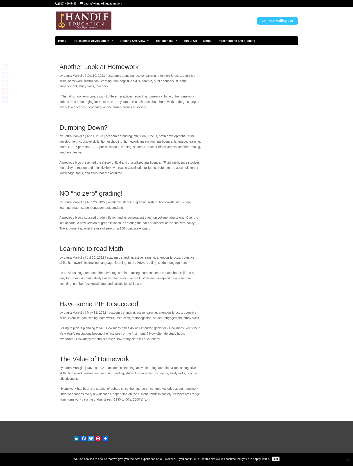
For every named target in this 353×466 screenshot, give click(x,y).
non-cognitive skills (126, 81)
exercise (74, 318)
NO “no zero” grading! (90, 193)
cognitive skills (89, 141)
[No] (347, 459)
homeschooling (111, 141)
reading (126, 147)
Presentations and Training (236, 40)
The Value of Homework (94, 359)
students (139, 147)
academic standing (121, 75)
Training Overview (134, 40)
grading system (146, 202)
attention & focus (169, 75)
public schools (164, 81)
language (180, 141)
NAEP (72, 147)
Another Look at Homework (98, 66)
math (62, 147)
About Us (190, 40)
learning (106, 81)
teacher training (189, 147)
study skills (86, 86)
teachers (102, 86)
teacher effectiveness (161, 147)
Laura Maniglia (74, 75)
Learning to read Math (91, 248)
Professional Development (92, 40)
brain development (172, 136)
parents (147, 81)
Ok (276, 459)
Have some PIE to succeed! (99, 304)
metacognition (141, 318)
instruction (91, 81)
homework (75, 81)
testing (77, 152)
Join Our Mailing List (277, 21)
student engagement (95, 207)
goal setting (89, 318)
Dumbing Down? (83, 127)
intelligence (164, 141)
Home (62, 40)
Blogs (207, 40)
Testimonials (167, 40)
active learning (146, 75)
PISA (94, 147)
